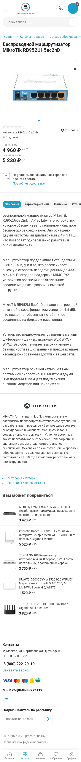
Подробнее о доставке (28, 183)
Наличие (60, 204)
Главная (8, 36)
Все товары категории (21, 478)
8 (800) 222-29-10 (60, 8)
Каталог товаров (32, 36)
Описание (12, 204)
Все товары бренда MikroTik (25, 483)
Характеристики (36, 204)
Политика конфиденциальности (25, 742)
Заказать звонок (16, 670)
